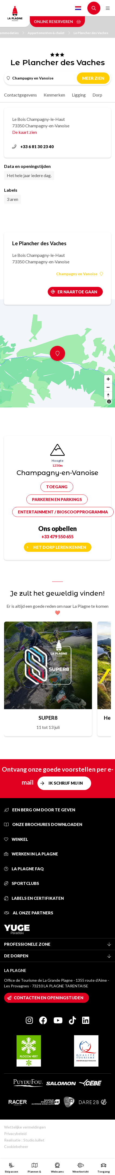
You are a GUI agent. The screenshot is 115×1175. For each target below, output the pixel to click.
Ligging (79, 94)
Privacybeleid (15, 1133)
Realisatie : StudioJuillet (24, 1140)
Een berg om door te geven (39, 809)
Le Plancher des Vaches (91, 33)
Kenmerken (54, 94)
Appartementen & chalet (49, 33)
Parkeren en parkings (57, 499)
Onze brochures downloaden (43, 824)
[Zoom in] (108, 379)
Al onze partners (28, 912)
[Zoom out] (108, 387)
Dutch (78, 8)
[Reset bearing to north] (108, 395)
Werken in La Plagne (31, 853)
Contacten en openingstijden (48, 997)
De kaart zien (24, 132)
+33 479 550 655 (57, 536)
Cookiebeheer (16, 1146)
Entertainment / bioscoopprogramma (63, 511)
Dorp (97, 94)
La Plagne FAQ (24, 868)
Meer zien (93, 78)
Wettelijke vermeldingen (25, 1127)
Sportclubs (21, 883)
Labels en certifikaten (34, 898)
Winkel (16, 839)
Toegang (57, 486)
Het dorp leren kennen (59, 547)
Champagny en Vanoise (79, 274)
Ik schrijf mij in (66, 783)
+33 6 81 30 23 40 (33, 146)
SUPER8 (48, 718)
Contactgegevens (20, 94)
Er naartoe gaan (77, 291)
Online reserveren (57, 21)
